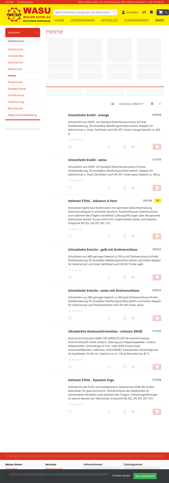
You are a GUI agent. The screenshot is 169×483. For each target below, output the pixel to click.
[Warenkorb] (160, 12)
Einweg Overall (17, 88)
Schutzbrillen (16, 56)
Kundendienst (136, 20)
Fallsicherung (16, 102)
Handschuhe (15, 49)
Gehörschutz (15, 62)
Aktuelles (109, 20)
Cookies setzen (121, 475)
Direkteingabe (53, 469)
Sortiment (14, 32)
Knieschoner (15, 82)
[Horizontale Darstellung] (160, 103)
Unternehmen (83, 20)
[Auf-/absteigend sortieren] (113, 103)
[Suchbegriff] (82, 12)
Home (59, 20)
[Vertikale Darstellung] (152, 103)
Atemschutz (15, 69)
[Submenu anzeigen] (37, 32)
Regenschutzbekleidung (22, 115)
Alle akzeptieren (145, 476)
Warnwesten (15, 108)
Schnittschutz (16, 95)
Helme (12, 75)
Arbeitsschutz (22, 41)
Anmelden (11, 469)
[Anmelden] (130, 12)
